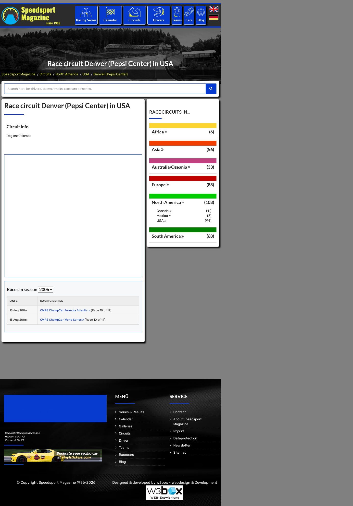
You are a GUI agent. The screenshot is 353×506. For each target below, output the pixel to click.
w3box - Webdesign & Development (186, 482)
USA (85, 74)
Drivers (158, 20)
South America (168, 236)
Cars (189, 20)
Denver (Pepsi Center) (110, 74)
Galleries (125, 426)
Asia (158, 149)
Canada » (164, 211)
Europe (160, 184)
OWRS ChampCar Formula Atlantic (65, 310)
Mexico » (164, 216)
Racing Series (86, 20)
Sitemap (179, 452)
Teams (177, 20)
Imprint (178, 431)
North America (66, 74)
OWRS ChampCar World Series (62, 319)
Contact (179, 412)
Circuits (134, 20)
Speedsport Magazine (18, 74)
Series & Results (131, 412)
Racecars (126, 455)
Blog (201, 20)
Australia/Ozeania (171, 167)
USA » (161, 221)
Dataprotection (185, 438)
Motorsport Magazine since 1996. (31, 412)
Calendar (110, 20)
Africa (159, 131)
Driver (123, 440)
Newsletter (181, 445)
